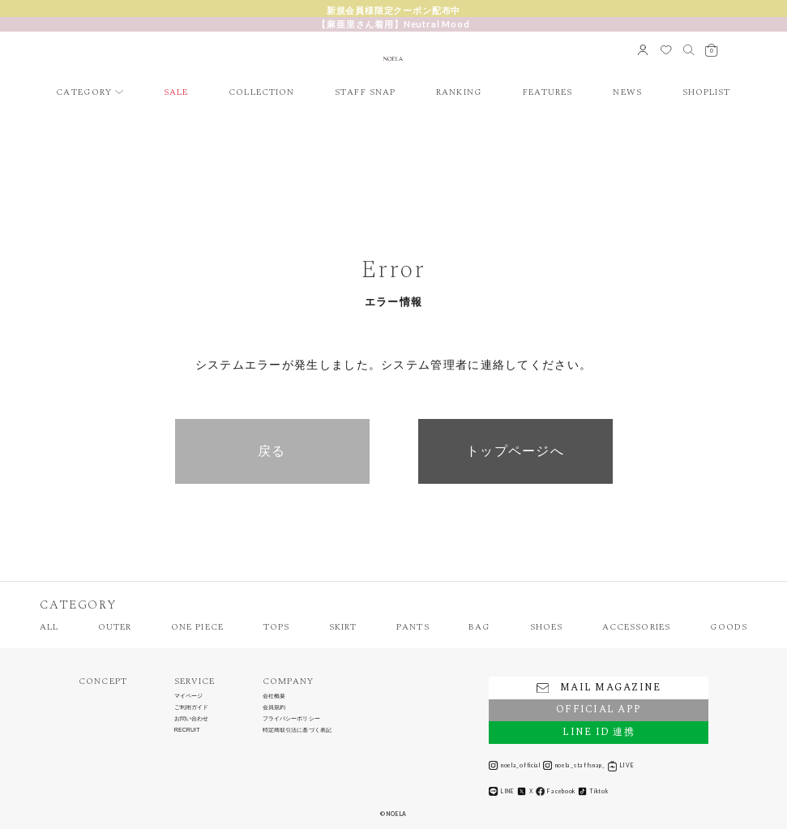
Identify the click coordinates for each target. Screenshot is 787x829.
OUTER (115, 626)
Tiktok (593, 791)
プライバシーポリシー (291, 718)
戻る (272, 451)
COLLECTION (261, 92)
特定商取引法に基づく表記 (297, 730)
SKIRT (343, 626)
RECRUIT (187, 730)
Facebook (555, 791)
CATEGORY (84, 92)
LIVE (621, 765)
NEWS (627, 92)
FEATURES (548, 92)
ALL (49, 626)
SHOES (546, 626)
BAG (479, 626)
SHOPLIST (706, 92)
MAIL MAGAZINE (599, 687)
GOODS (729, 626)
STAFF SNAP (365, 92)
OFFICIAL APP (598, 709)
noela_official (514, 765)
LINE (501, 791)
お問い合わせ (191, 718)
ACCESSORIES (636, 626)
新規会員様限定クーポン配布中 (394, 10)
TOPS (276, 626)
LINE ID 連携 (598, 732)
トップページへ (515, 451)
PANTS (413, 626)
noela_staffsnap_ (574, 765)
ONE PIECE (197, 626)
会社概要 (274, 696)
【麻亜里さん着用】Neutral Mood (393, 24)
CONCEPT (103, 681)
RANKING (459, 92)
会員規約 (274, 707)
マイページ (188, 696)
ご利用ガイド (191, 707)
